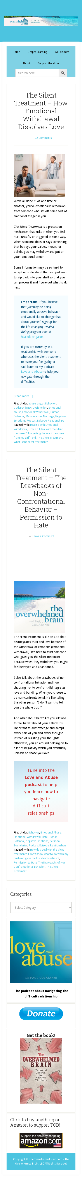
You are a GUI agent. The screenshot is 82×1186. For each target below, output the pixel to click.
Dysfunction (40, 407)
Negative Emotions (37, 841)
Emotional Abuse (50, 832)
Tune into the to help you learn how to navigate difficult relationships (41, 792)
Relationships (56, 420)
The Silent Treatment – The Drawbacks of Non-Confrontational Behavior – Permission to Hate (41, 497)
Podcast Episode (37, 420)
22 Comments (43, 137)
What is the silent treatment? (31, 441)
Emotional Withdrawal (35, 412)
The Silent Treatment (49, 437)
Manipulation (34, 416)
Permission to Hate (25, 862)
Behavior (50, 403)
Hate (44, 837)
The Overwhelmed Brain (41, 20)
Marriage (48, 416)
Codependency (22, 407)
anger (40, 403)
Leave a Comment (43, 536)
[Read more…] (23, 396)
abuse (32, 403)
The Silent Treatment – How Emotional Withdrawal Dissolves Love (41, 111)
